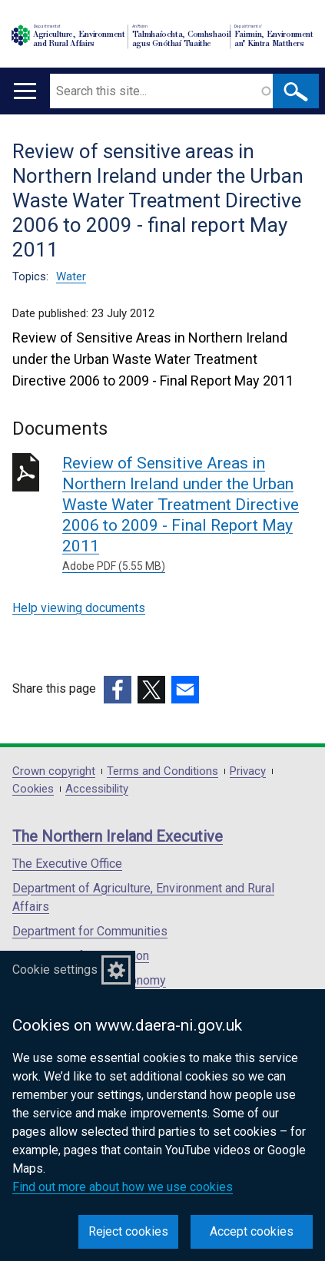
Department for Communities (89, 931)
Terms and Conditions (162, 771)
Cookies (33, 789)
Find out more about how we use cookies (122, 1187)
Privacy (248, 771)
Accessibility (96, 789)
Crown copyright (53, 771)
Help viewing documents (78, 608)
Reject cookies (128, 1231)
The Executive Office (67, 863)
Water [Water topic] (71, 276)
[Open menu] (25, 91)
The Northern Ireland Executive (117, 836)
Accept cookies (251, 1231)
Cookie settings (55, 969)
